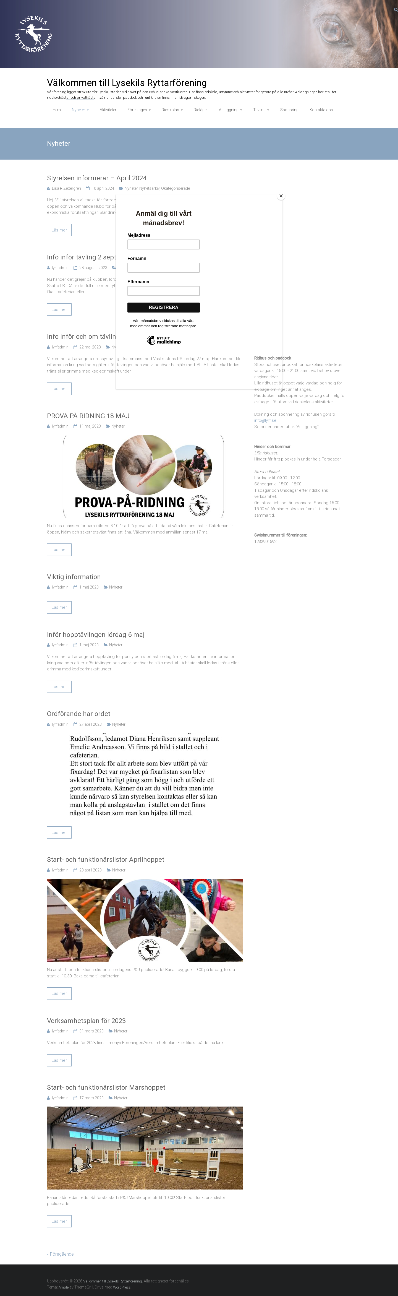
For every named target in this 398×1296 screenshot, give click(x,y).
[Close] (281, 196)
